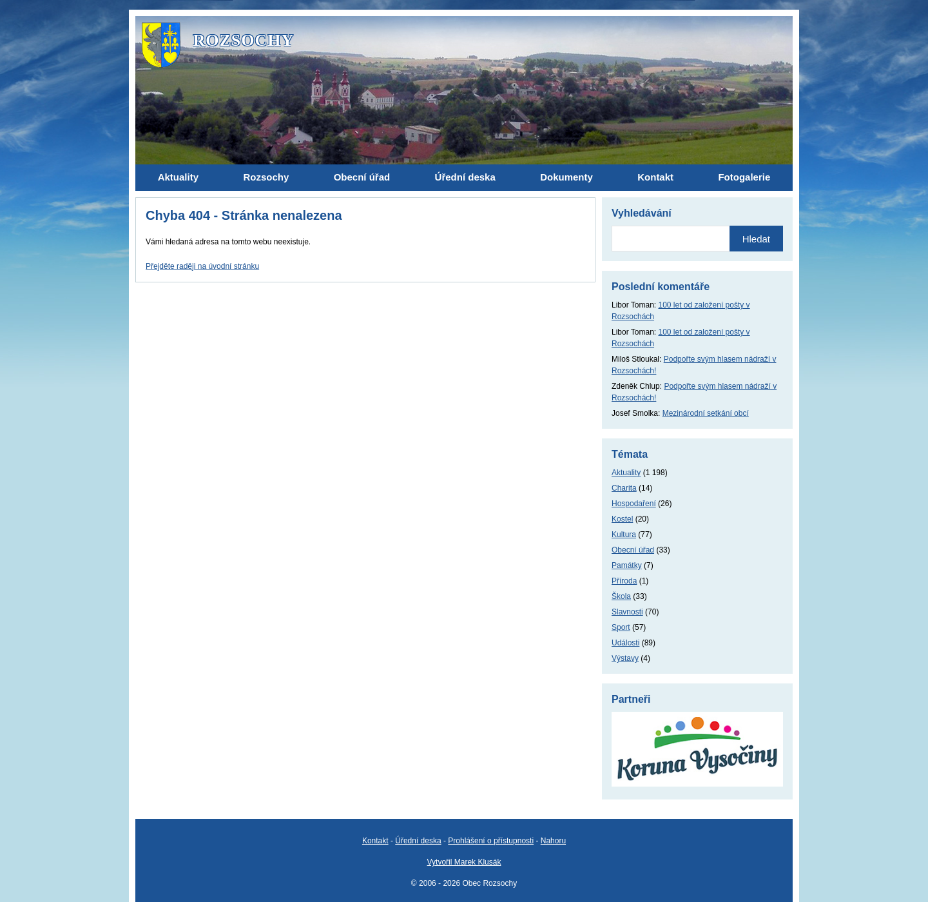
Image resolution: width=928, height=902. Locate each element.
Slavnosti (627, 611)
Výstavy (625, 658)
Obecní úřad (633, 549)
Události (625, 642)
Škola (621, 596)
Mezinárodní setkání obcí (705, 413)
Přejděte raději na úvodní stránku (202, 266)
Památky (627, 565)
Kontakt (375, 840)
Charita (624, 488)
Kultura (624, 534)
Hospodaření (634, 503)
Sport (621, 627)
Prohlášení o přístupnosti (491, 840)
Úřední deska (418, 840)
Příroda (624, 580)
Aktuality (626, 472)
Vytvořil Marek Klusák (464, 862)
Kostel (622, 519)
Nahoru (553, 840)
